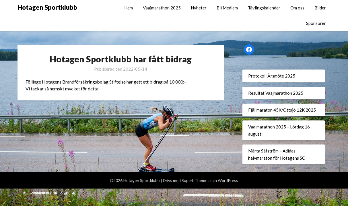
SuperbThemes (195, 180)
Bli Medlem (227, 7)
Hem (128, 7)
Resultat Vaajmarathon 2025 (275, 93)
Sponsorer (316, 23)
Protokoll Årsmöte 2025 (271, 75)
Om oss (297, 7)
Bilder (320, 7)
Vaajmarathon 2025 (162, 7)
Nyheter (199, 7)
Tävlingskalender (264, 7)
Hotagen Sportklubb (47, 7)
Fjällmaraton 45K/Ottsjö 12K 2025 (282, 109)
